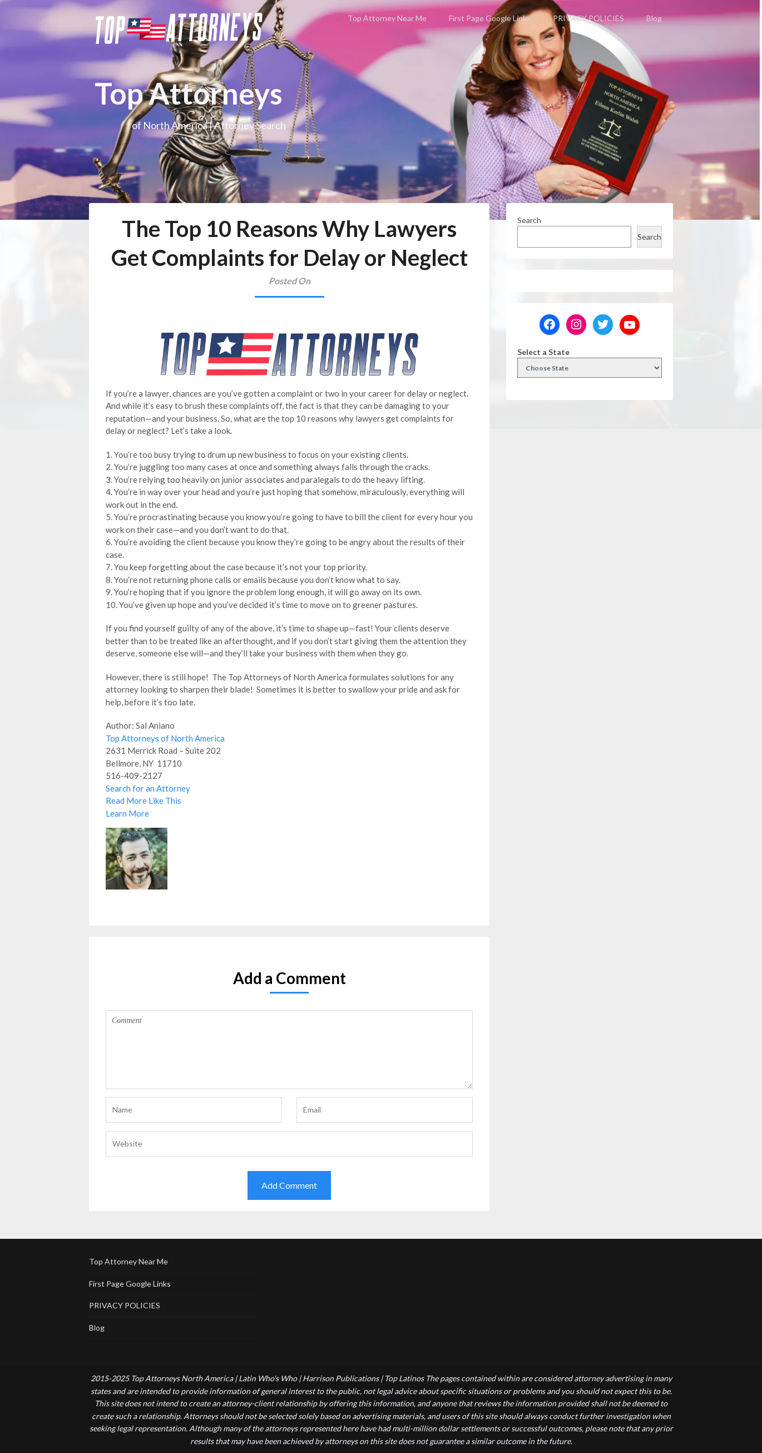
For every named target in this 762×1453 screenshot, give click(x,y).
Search (529, 220)
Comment (289, 1049)
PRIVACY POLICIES (588, 18)
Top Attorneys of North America (165, 738)
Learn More (127, 813)
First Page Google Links (490, 18)
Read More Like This (143, 800)
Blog (654, 18)
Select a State (543, 352)
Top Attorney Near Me (387, 18)
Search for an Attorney (148, 788)
